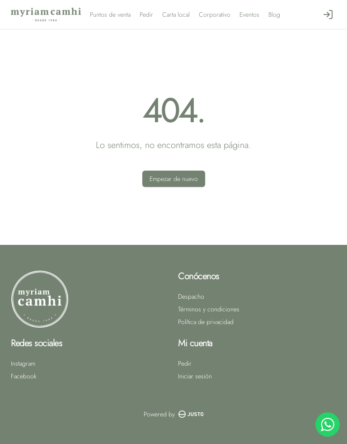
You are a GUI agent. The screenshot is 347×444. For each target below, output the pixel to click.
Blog (274, 14)
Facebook (24, 376)
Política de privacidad (206, 321)
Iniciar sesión (195, 376)
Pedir (146, 14)
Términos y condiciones (208, 309)
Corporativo (214, 14)
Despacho (191, 296)
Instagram (23, 363)
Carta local (176, 14)
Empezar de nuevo (174, 178)
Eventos (249, 14)
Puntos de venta (110, 14)
